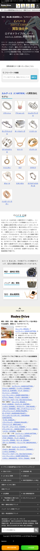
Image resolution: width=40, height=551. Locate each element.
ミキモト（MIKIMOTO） (10, 458)
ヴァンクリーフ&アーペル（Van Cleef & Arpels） (17, 400)
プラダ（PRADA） (8, 438)
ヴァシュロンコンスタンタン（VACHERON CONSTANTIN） (15, 417)
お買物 (23, 6)
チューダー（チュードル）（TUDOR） (14, 427)
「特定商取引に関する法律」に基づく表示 (10, 499)
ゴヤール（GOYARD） (9, 442)
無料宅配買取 (11, 547)
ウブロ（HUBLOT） (9, 420)
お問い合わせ (7, 480)
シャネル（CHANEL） (24, 388)
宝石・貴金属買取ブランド (10, 513)
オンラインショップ (29, 498)
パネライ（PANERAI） (9, 409)
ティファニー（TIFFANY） (10, 393)
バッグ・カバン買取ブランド (11, 509)
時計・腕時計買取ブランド (10, 504)
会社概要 (6, 493)
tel (18, 6)
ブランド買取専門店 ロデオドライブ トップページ (18, 467)
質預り (28, 6)
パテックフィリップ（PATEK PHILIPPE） (15, 411)
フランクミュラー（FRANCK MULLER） (15, 422)
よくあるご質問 (8, 476)
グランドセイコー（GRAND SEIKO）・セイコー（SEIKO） (20, 429)
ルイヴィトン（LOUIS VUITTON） (26, 331)
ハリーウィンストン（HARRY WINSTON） (15, 395)
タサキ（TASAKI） (24, 458)
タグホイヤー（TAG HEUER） (26, 406)
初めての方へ (7, 471)
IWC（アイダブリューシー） (26, 409)
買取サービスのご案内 (8, 484)
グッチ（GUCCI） (24, 390)
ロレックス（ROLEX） (22, 329)
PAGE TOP (20, 311)
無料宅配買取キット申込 (31, 480)
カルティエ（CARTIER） (14, 37)
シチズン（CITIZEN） (10, 431)
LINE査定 (31, 547)
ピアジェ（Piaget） (8, 397)
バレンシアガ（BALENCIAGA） (27, 442)
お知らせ (26, 476)
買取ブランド (6, 489)
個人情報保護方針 (28, 493)
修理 (32, 6)
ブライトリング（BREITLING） (12, 424)
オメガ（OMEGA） (8, 404)
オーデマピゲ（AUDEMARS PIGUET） (14, 413)
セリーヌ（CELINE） (23, 440)
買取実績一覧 (27, 471)
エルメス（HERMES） (9, 388)
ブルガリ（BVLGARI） (22, 397)
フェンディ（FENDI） (9, 440)
